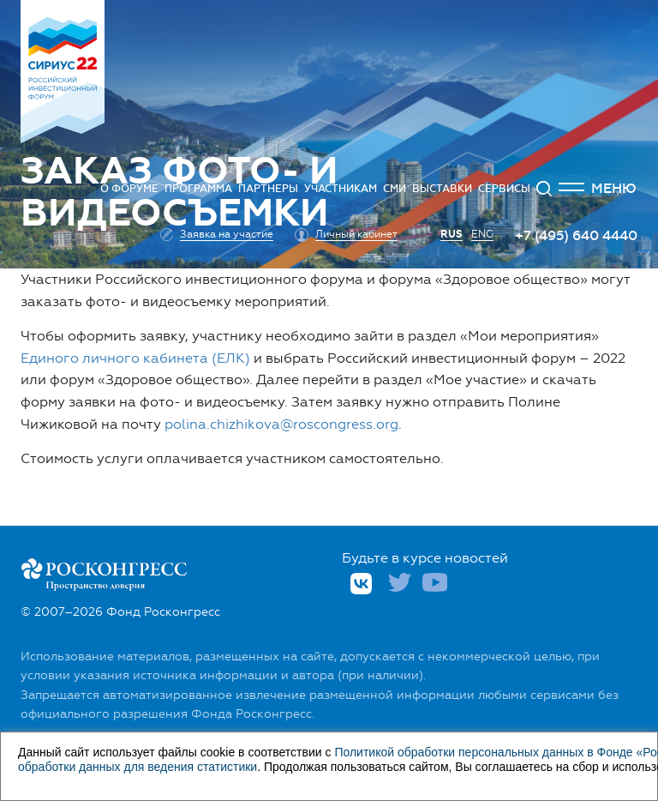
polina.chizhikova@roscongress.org (281, 424)
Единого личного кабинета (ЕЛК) (135, 358)
